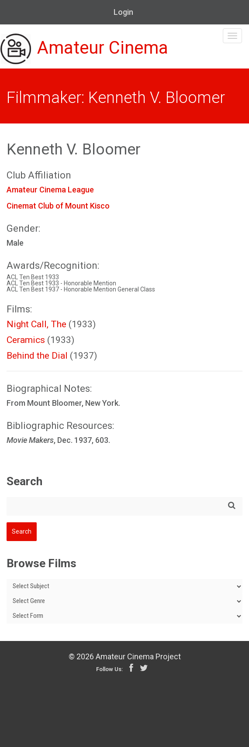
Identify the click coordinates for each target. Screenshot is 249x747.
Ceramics (26, 340)
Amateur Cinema (84, 49)
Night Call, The (36, 324)
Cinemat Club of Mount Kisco (58, 205)
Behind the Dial (37, 355)
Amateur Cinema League (50, 189)
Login (123, 12)
